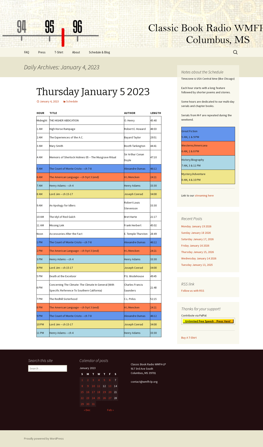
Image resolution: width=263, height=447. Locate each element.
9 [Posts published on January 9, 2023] (88, 386)
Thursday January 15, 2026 (197, 252)
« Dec (87, 410)
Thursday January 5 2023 (93, 92)
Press (42, 52)
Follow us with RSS (192, 290)
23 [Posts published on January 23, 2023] (87, 398)
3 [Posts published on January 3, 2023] (93, 380)
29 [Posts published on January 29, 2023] (82, 404)
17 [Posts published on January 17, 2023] (93, 392)
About (76, 52)
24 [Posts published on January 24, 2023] (93, 398)
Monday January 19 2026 (196, 226)
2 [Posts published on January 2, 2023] (88, 380)
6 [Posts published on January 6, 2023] (109, 380)
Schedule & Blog (99, 52)
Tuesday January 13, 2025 (197, 265)
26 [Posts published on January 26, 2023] (104, 398)
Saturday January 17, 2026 (197, 239)
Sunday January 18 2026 (196, 233)
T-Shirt (58, 52)
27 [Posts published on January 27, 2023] (109, 398)
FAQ (26, 52)
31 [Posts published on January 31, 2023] (93, 404)
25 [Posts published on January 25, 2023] (98, 398)
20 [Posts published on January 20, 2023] (109, 392)
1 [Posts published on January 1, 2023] (82, 380)
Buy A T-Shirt (189, 337)
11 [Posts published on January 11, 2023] (98, 386)
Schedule (72, 101)
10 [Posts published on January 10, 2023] (93, 386)
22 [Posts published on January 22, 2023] (82, 398)
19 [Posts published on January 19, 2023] (104, 392)
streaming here (204, 195)
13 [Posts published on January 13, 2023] (109, 386)
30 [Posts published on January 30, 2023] (87, 404)
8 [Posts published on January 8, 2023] (82, 386)
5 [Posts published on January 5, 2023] (104, 380)
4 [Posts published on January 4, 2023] (99, 380)
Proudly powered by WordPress (44, 438)
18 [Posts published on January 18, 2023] (98, 392)
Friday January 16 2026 (195, 245)
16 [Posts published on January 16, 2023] (87, 392)
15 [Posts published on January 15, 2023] (82, 392)
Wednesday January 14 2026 (198, 258)
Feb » (110, 410)
